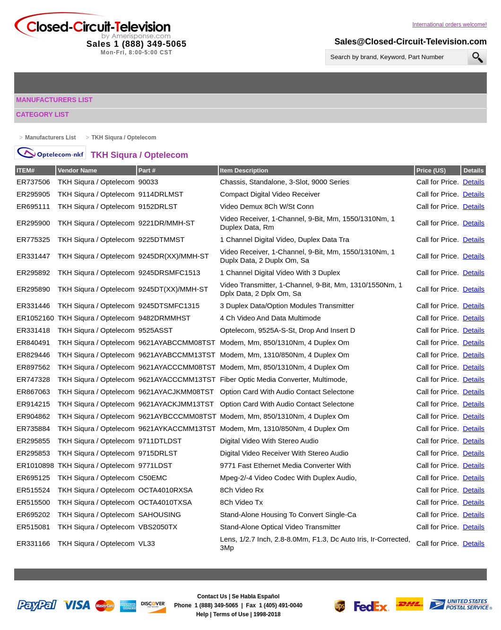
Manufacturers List (54, 100)
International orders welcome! (450, 24)
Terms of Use (231, 614)
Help (202, 614)
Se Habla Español (256, 596)
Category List (42, 114)
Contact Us (212, 596)
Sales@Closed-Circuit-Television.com (411, 41)
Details (473, 182)
